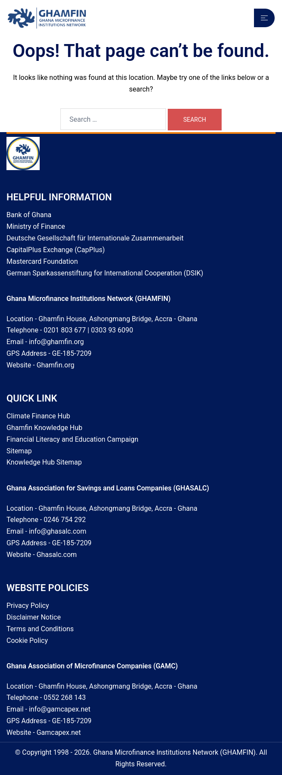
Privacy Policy (27, 605)
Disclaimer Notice (33, 617)
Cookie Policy (27, 640)
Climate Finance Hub (38, 416)
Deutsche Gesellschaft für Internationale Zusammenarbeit (95, 238)
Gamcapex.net (59, 732)
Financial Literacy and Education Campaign (72, 439)
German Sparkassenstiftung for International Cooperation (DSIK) (104, 273)
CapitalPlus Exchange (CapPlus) (55, 250)
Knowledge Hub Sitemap (44, 462)
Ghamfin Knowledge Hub (44, 428)
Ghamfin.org (56, 365)
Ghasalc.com (57, 554)
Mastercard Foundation (42, 261)
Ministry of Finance (35, 226)
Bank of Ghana (28, 215)
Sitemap (19, 451)
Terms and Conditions (40, 629)
